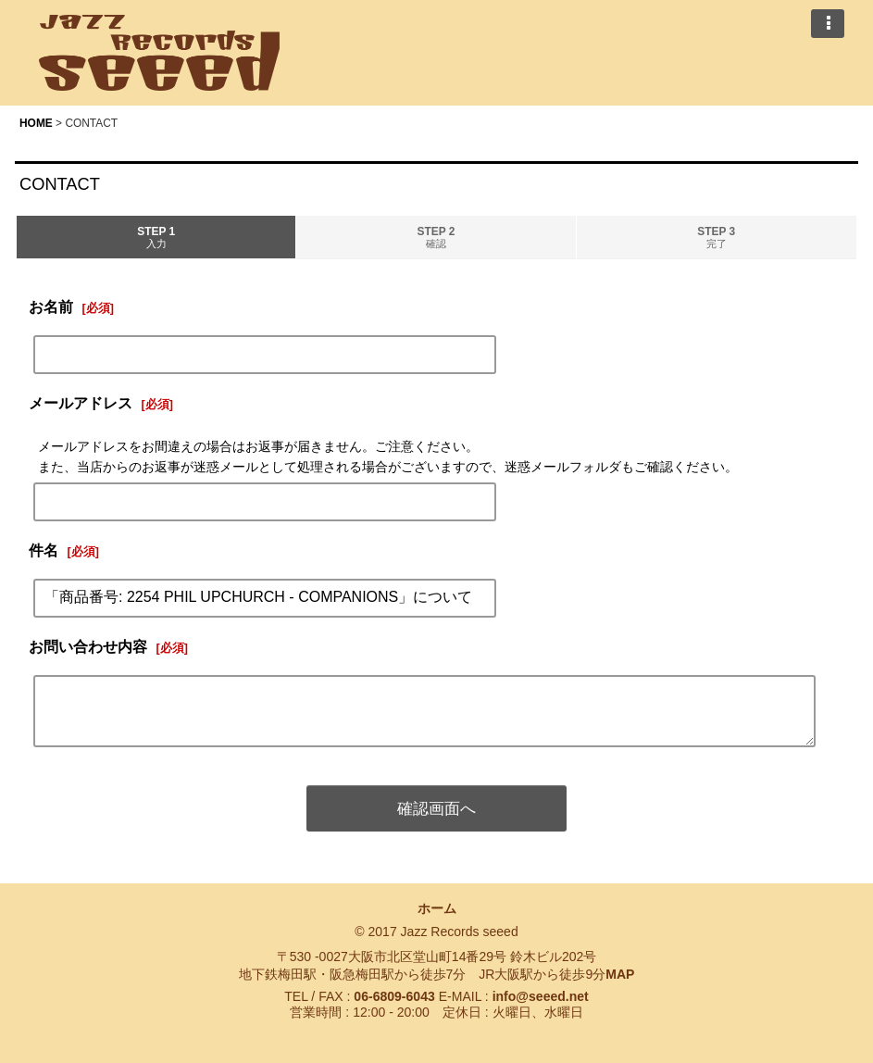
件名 (43, 550)
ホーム (437, 908)
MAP (619, 974)
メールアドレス (80, 402)
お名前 (51, 306)
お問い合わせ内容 (88, 646)
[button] (827, 23)
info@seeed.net (541, 996)
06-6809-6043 (394, 996)
